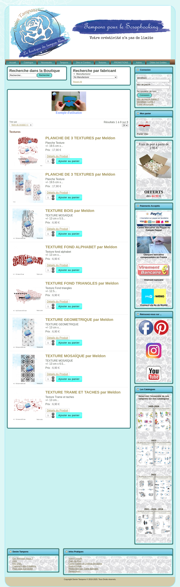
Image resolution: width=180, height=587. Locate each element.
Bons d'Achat (75, 566)
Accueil (12, 62)
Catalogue (28, 62)
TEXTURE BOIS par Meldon (69, 211)
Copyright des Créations (24, 566)
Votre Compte (75, 558)
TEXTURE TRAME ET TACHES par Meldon (83, 392)
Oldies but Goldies (158, 62)
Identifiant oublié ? (146, 101)
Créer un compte (145, 104)
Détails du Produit (57, 156)
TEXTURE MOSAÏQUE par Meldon (75, 356)
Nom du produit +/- (20, 125)
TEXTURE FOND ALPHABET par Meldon (81, 247)
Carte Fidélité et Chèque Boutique (85, 563)
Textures (102, 62)
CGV (14, 561)
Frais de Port (75, 561)
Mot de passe (143, 84)
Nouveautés (46, 62)
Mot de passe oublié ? (148, 99)
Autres (139, 62)
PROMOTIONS (121, 62)
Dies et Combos (83, 62)
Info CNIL (17, 563)
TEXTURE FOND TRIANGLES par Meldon (82, 283)
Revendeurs (75, 571)
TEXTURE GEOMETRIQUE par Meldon (79, 319)
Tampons (64, 62)
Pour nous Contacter (22, 568)
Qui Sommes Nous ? (22, 558)
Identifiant (141, 78)
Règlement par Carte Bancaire (84, 568)
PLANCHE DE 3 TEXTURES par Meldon (80, 138)
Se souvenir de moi (146, 91)
